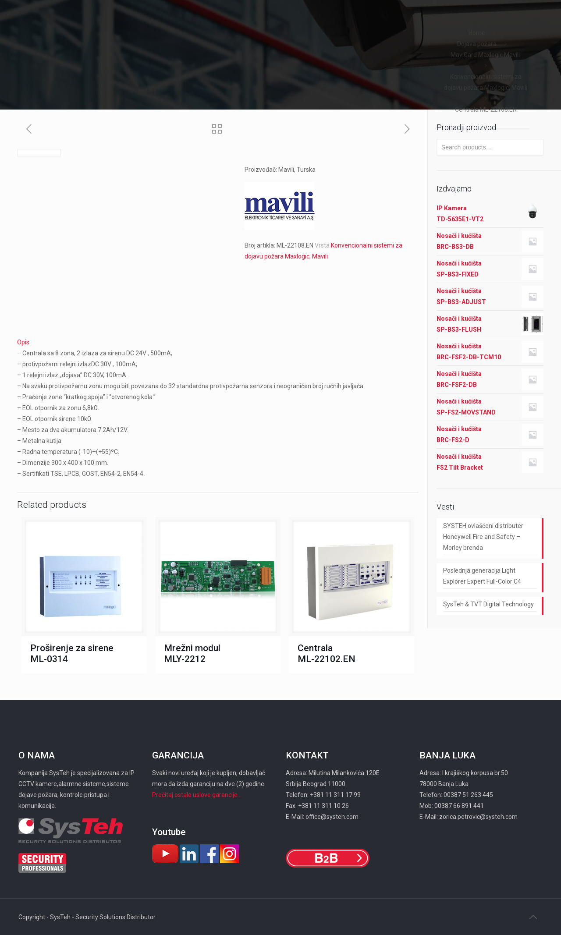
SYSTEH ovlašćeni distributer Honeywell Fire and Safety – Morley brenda (483, 536)
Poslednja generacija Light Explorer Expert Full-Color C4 (482, 576)
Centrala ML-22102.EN (326, 653)
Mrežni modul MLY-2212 (192, 653)
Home (477, 32)
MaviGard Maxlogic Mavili (486, 54)
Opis (23, 342)
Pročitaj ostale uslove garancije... (196, 794)
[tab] (218, 342)
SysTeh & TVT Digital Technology (488, 604)
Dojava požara (477, 43)
